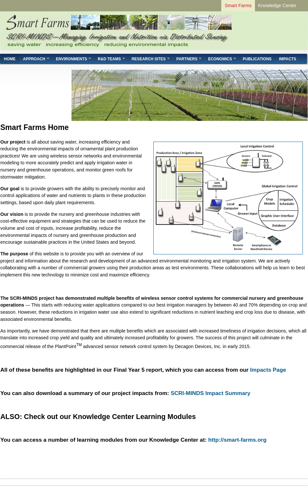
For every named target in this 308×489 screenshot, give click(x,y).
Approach (34, 58)
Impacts (287, 59)
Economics (220, 58)
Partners (187, 58)
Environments (72, 58)
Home (10, 59)
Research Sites (149, 58)
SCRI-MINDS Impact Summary (210, 393)
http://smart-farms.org (237, 440)
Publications (257, 59)
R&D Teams (109, 58)
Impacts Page (268, 370)
